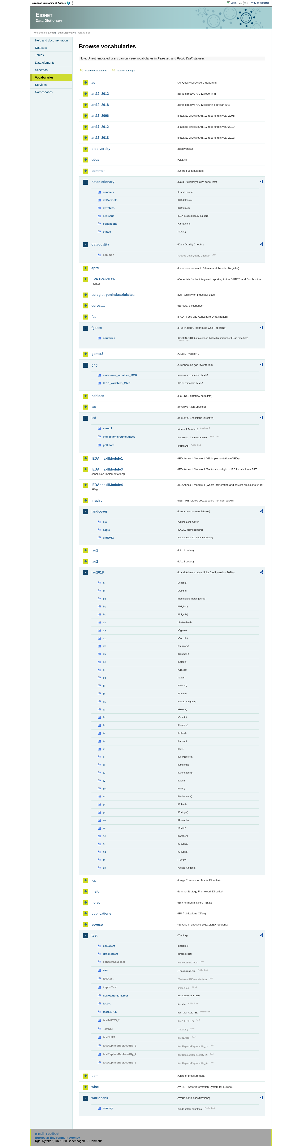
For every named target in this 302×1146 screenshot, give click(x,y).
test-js (107, 1003)
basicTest (109, 945)
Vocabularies (44, 77)
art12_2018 (100, 105)
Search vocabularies (96, 70)
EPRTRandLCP (103, 279)
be (104, 606)
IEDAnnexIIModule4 (107, 485)
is (104, 741)
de (104, 646)
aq (93, 82)
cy (104, 630)
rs (104, 828)
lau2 (94, 561)
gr (104, 709)
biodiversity (100, 149)
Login (234, 2)
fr (104, 693)
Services (41, 84)
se (104, 836)
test (94, 935)
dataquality (100, 244)
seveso (97, 924)
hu (104, 725)
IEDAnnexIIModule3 (107, 469)
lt (104, 764)
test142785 (110, 1011)
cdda (95, 159)
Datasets (41, 47)
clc (105, 521)
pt (104, 812)
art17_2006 (100, 115)
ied (93, 418)
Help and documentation (51, 40)
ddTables (109, 208)
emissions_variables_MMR (120, 375)
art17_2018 (100, 137)
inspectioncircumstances (119, 436)
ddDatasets (110, 200)
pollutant (108, 445)
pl (104, 804)
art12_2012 (100, 93)
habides (97, 396)
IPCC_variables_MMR (116, 383)
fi (104, 685)
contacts (108, 192)
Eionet (51, 32)
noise (95, 902)
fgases (96, 328)
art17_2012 (100, 127)
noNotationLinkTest (115, 995)
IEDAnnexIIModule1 (107, 458)
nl (104, 796)
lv (104, 780)
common (98, 171)
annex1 (107, 428)
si (104, 844)
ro (104, 820)
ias (93, 407)
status (107, 231)
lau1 (94, 550)
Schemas (41, 70)
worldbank (99, 1098)
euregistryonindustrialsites (112, 294)
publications (101, 913)
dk (104, 654)
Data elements (45, 62)
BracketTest (110, 953)
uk (104, 867)
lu (104, 772)
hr (104, 717)
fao (93, 316)
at (104, 590)
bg (104, 614)
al (104, 582)
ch (104, 622)
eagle (106, 529)
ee (104, 662)
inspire (96, 500)
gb (104, 701)
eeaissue (108, 216)
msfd (95, 891)
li (103, 756)
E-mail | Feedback (47, 1133)
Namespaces (44, 92)
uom (95, 1076)
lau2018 (97, 572)
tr (104, 859)
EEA (52, 3)
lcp (93, 880)
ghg (94, 365)
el (104, 670)
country (108, 1108)
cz (104, 638)
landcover (99, 511)
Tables (39, 55)
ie (104, 733)
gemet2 (97, 354)
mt (104, 788)
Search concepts (126, 70)
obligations (110, 223)
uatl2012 (108, 537)
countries (109, 338)
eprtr (95, 268)
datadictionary (102, 182)
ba (104, 598)
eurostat (98, 305)
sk (104, 851)
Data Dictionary (66, 32)
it (104, 749)
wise (95, 1087)
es (104, 677)
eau (105, 970)
